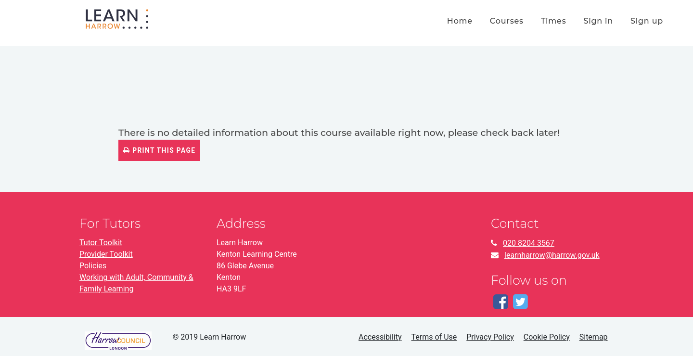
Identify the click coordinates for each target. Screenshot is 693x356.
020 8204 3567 (528, 243)
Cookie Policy (547, 337)
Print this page (159, 150)
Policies (92, 265)
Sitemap (593, 337)
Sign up (646, 21)
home (460, 21)
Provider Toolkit (106, 254)
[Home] (117, 18)
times (553, 21)
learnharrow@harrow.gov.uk (552, 255)
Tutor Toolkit (100, 242)
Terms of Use (434, 337)
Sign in (598, 21)
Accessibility (380, 337)
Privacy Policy (490, 337)
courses (507, 21)
